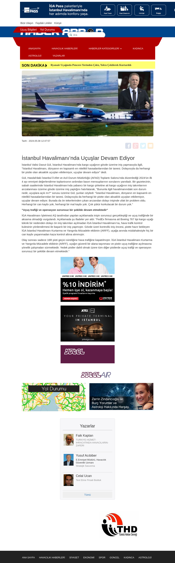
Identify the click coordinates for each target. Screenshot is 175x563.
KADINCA (138, 48)
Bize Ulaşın (27, 23)
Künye (57, 23)
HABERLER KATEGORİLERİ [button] (105, 48)
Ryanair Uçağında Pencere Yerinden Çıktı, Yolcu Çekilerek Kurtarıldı (91, 65)
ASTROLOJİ (34, 55)
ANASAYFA (34, 48)
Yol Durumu (47, 29)
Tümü (87, 494)
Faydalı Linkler (44, 23)
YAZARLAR (59, 55)
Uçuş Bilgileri (28, 29)
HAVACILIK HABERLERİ (64, 48)
